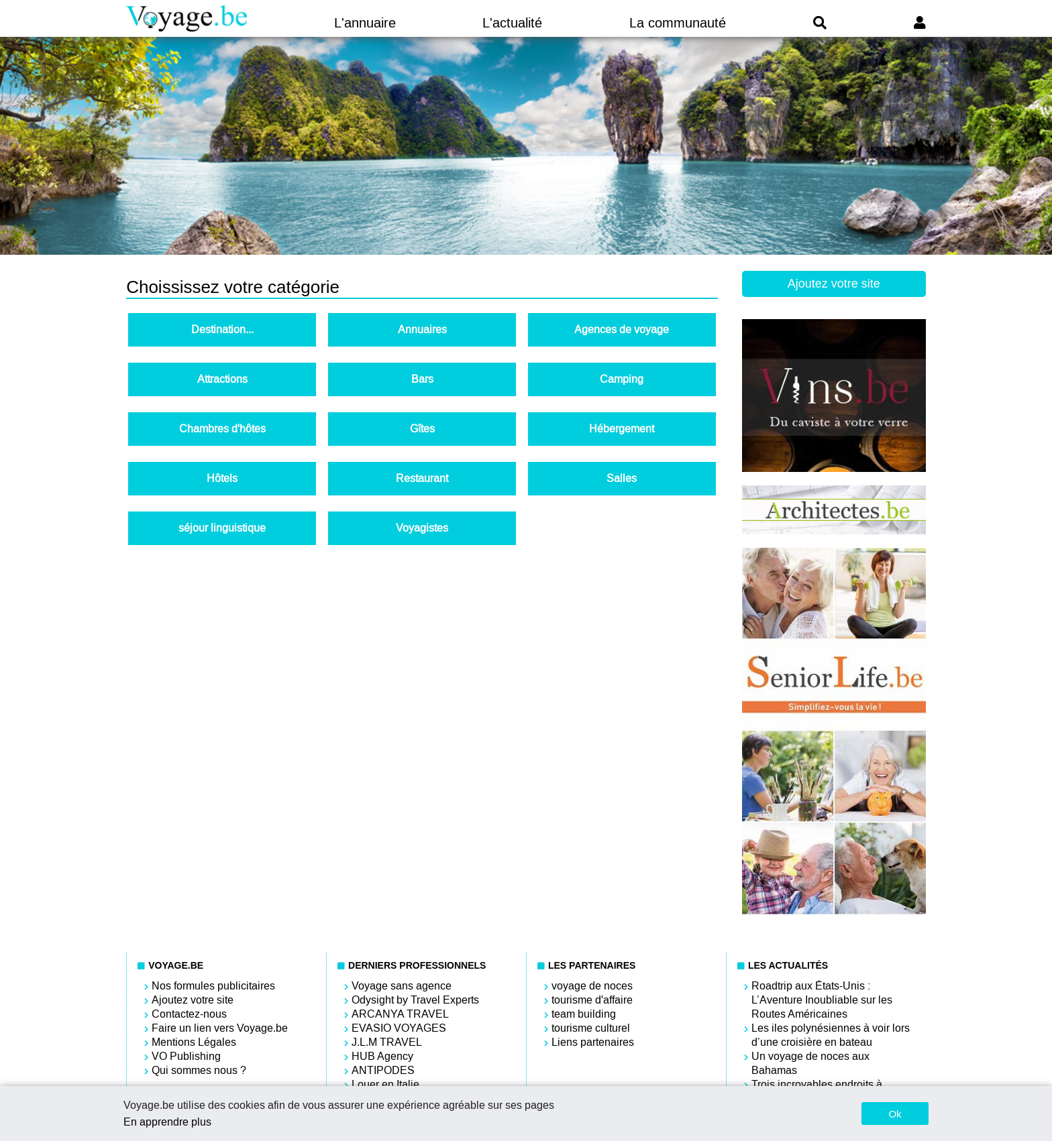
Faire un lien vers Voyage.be (220, 1028)
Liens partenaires (592, 1042)
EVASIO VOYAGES (399, 1028)
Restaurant (422, 478)
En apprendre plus (167, 1122)
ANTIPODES (383, 1070)
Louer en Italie (385, 1084)
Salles (622, 478)
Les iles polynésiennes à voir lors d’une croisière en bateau (830, 1035)
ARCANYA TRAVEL (400, 1014)
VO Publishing (186, 1056)
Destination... (222, 329)
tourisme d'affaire (592, 1000)
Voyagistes (422, 528)
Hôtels (222, 478)
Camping (621, 379)
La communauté (677, 23)
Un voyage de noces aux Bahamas (810, 1063)
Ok (894, 1114)
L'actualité (512, 23)
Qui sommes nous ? (199, 1070)
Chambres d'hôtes (222, 429)
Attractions (222, 379)
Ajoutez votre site (834, 283)
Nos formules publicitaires (213, 986)
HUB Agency (382, 1056)
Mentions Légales (194, 1042)
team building (583, 1014)
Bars (422, 379)
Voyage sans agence (402, 986)
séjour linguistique (222, 528)
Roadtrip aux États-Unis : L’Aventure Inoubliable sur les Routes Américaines (821, 1000)
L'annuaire (365, 23)
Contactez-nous (189, 1014)
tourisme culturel (590, 1028)
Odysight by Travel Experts (415, 1000)
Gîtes (422, 429)
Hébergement (621, 429)
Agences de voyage (621, 329)
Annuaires (422, 329)
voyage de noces (592, 986)
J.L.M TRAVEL (387, 1042)
